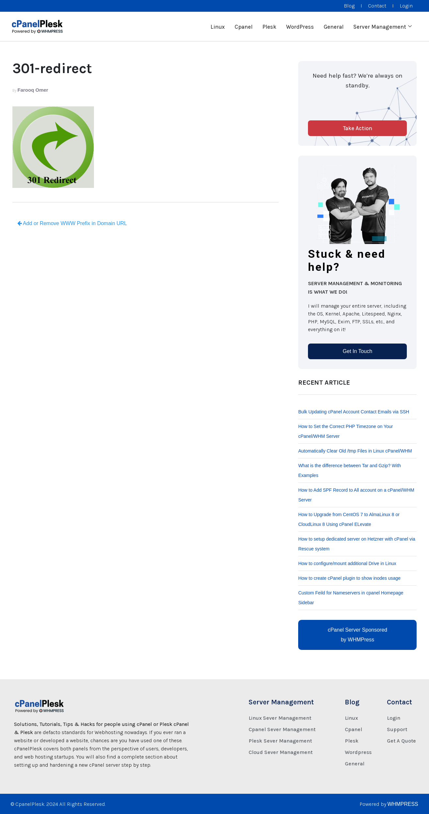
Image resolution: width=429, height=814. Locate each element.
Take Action (357, 128)
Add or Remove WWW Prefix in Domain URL (72, 223)
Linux (217, 26)
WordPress (300, 26)
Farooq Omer (33, 90)
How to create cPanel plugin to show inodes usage (349, 578)
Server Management (382, 26)
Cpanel (244, 26)
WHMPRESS (403, 804)
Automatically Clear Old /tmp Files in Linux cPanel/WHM (355, 450)
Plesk (269, 26)
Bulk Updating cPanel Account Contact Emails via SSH (353, 411)
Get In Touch (357, 351)
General (334, 26)
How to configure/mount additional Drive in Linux (347, 563)
